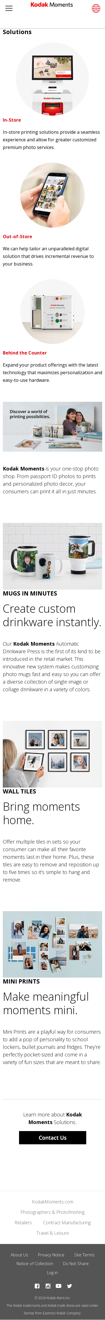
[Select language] (95, 8)
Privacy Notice (51, 1254)
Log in (52, 1272)
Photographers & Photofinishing (52, 1212)
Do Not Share (76, 1263)
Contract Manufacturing (67, 1222)
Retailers (23, 1222)
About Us (19, 1254)
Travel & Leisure (52, 1233)
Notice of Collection (35, 1263)
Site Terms (84, 1254)
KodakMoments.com (52, 1202)
